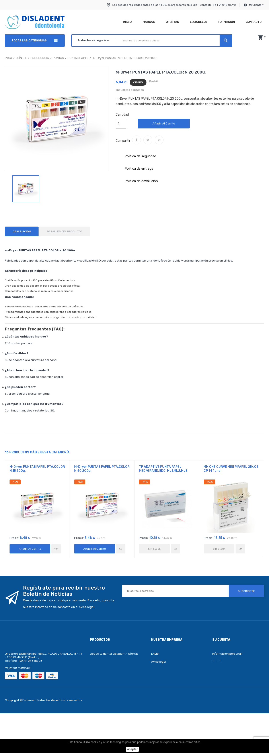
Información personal (227, 653)
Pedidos (218, 661)
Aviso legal (158, 661)
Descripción (22, 231)
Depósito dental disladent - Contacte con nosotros (176, 704)
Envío (155, 653)
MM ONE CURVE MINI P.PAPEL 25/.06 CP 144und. (231, 469)
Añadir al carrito (163, 123)
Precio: (14, 538)
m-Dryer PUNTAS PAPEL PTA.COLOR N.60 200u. (102, 469)
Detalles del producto (64, 231)
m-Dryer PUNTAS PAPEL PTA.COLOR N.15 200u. (37, 469)
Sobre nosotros (161, 685)
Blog (93, 677)
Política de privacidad (166, 693)
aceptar (132, 749)
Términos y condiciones (167, 669)
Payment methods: (17, 668)
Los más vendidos (102, 669)
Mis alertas (219, 693)
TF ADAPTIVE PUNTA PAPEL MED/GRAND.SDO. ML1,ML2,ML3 (163, 469)
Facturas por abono (225, 669)
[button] (260, 37)
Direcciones (220, 677)
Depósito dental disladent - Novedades (117, 661)
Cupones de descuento (228, 685)
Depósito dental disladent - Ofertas (114, 653)
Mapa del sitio (160, 714)
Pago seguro (160, 677)
